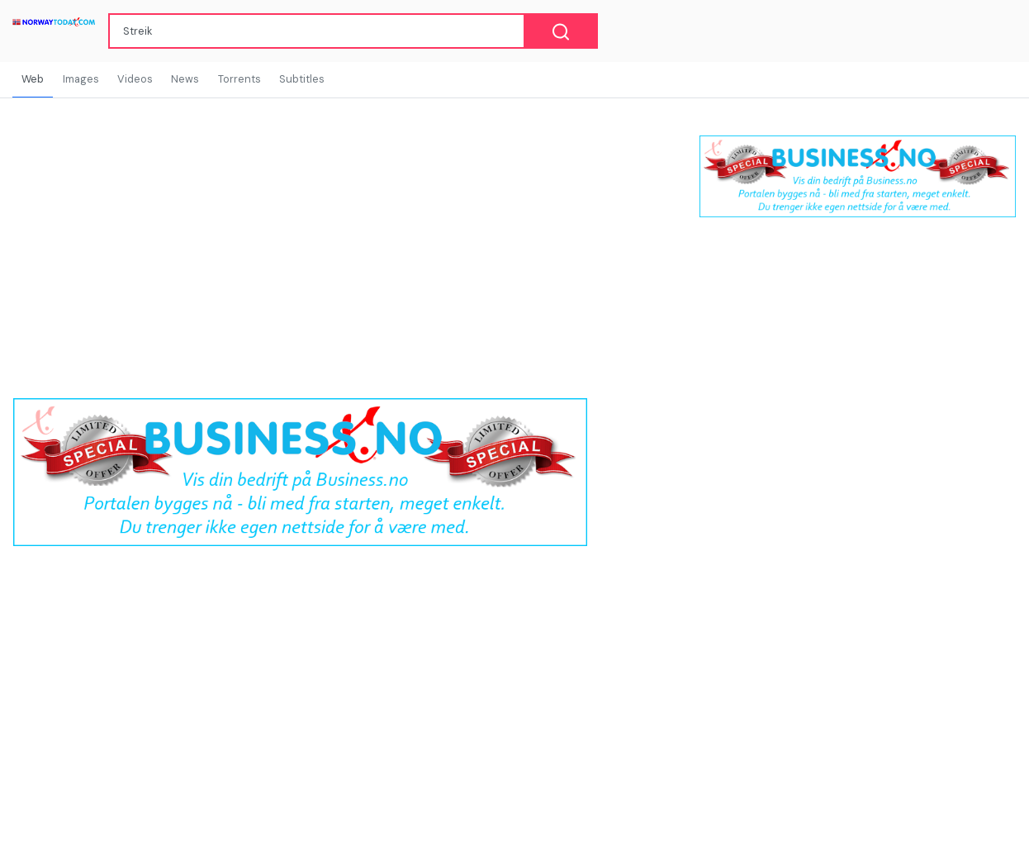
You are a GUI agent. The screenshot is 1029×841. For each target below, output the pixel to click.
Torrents (239, 79)
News (185, 79)
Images (81, 79)
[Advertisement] (857, 364)
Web (32, 79)
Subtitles (302, 79)
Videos (135, 79)
